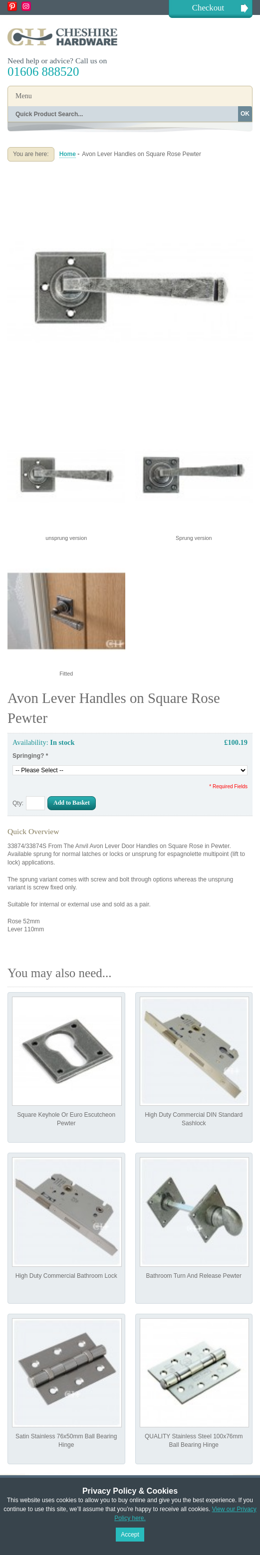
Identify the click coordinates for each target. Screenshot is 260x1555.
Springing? (30, 755)
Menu (23, 96)
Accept (130, 1534)
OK (245, 113)
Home (67, 154)
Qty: (17, 803)
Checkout (208, 7)
